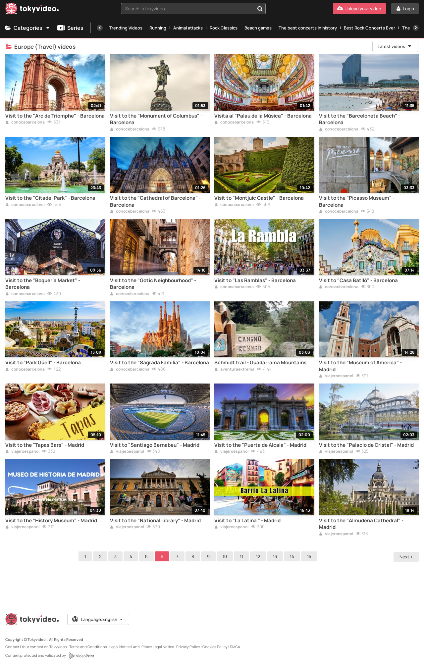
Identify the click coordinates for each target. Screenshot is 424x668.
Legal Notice (120, 646)
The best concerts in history (308, 28)
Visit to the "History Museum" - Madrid (51, 520)
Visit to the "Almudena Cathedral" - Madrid (361, 524)
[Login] (405, 8)
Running (157, 28)
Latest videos (395, 46)
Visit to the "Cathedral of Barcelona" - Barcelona (155, 201)
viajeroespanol (336, 376)
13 (276, 556)
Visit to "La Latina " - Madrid (247, 520)
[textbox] (187, 8)
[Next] (416, 28)
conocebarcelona (25, 122)
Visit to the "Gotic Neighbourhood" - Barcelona (153, 283)
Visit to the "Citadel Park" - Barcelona (50, 198)
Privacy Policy (188, 646)
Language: (97, 619)
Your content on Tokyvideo (44, 646)
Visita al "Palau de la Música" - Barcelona (263, 116)
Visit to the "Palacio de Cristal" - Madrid (366, 445)
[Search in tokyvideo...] (260, 8)
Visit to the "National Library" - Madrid (155, 520)
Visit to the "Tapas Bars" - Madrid (44, 445)
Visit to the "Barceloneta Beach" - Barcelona (359, 119)
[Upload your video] (359, 8)
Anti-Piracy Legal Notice (153, 646)
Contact (12, 646)
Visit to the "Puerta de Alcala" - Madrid (260, 445)
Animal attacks (188, 28)
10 (226, 556)
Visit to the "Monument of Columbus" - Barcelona (156, 119)
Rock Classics (224, 28)
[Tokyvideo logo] (32, 10)
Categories (27, 27)
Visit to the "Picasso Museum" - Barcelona (357, 201)
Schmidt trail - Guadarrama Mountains (260, 362)
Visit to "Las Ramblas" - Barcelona (255, 280)
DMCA (235, 646)
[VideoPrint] (81, 655)
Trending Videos (125, 28)
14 (293, 556)
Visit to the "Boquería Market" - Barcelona (42, 283)
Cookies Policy (215, 646)
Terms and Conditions (88, 646)
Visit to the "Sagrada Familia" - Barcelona (159, 362)
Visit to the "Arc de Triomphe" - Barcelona (55, 116)
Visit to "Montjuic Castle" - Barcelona (259, 198)
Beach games (258, 28)
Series (70, 27)
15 (310, 556)
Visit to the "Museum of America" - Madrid (360, 366)
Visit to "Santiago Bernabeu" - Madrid (154, 445)
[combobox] (193, 8)
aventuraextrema (234, 369)
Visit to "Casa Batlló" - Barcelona (358, 280)
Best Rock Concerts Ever (369, 28)
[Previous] (100, 28)
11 (242, 556)
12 (259, 556)
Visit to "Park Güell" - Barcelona (43, 362)
